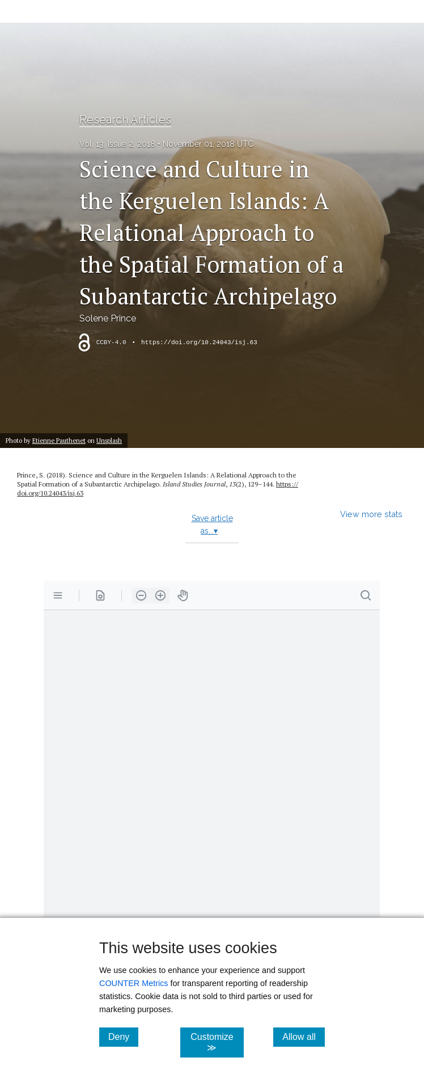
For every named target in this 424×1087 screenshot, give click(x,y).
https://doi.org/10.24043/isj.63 (199, 342)
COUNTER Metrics (133, 983)
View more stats (371, 514)
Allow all (303, 1036)
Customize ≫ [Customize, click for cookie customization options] (217, 1042)
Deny (123, 1036)
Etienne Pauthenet (59, 440)
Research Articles (125, 119)
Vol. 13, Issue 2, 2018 (117, 144)
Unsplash (109, 440)
